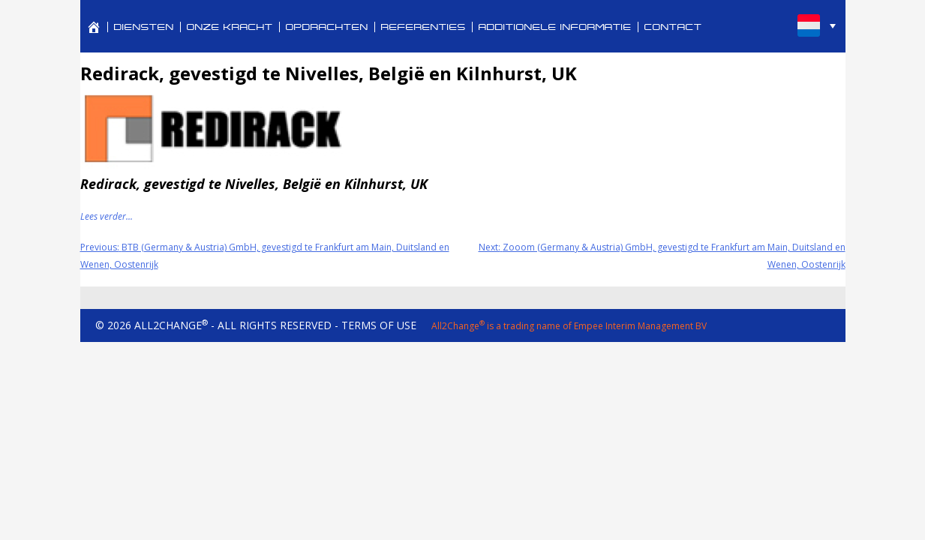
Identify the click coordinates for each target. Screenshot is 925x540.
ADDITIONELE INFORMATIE (555, 27)
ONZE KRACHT (230, 27)
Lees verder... (106, 216)
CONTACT (673, 27)
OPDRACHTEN (327, 27)
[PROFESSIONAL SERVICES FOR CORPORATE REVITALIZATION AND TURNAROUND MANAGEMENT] (93, 27)
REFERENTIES (423, 27)
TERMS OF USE (378, 325)
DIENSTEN (144, 27)
